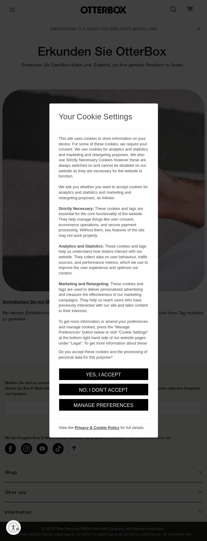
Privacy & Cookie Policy (97, 427)
